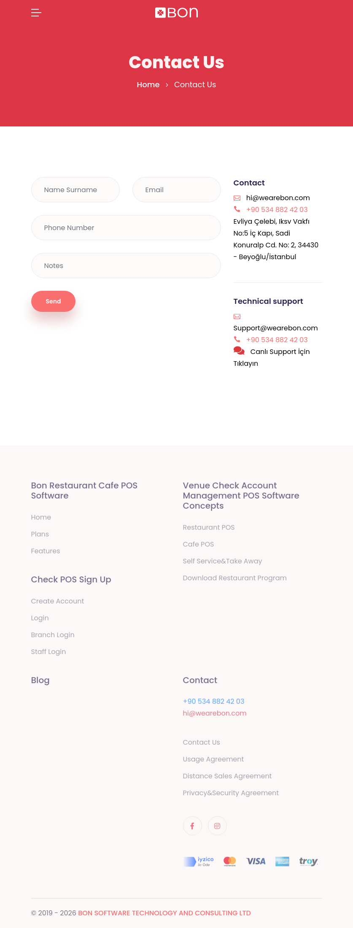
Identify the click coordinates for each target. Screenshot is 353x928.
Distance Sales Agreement (227, 777)
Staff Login (48, 653)
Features (45, 552)
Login (40, 619)
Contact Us (201, 743)
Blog (40, 681)
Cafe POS (198, 545)
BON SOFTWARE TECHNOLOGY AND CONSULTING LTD (164, 913)
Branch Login (53, 636)
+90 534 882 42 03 (214, 703)
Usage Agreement (213, 760)
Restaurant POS (209, 529)
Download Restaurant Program (235, 579)
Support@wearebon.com (276, 328)
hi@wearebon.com (278, 198)
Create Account (57, 602)
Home (148, 84)
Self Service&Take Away (222, 562)
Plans (40, 535)
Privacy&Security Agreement (231, 794)
